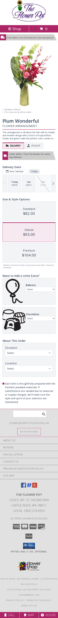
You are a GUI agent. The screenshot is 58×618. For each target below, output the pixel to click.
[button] (29, 546)
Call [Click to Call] (9, 615)
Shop (14, 28)
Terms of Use (29, 605)
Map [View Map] (29, 615)
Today (34, 171)
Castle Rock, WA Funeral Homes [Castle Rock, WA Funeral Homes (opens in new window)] (19, 578)
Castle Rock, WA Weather (22, 589)
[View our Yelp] (34, 486)
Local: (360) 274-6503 (29, 511)
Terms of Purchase (38, 600)
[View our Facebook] (23, 486)
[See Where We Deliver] (29, 431)
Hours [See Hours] (48, 615)
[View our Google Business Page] (29, 486)
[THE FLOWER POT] (29, 20)
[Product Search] (29, 413)
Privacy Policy (15, 600)
